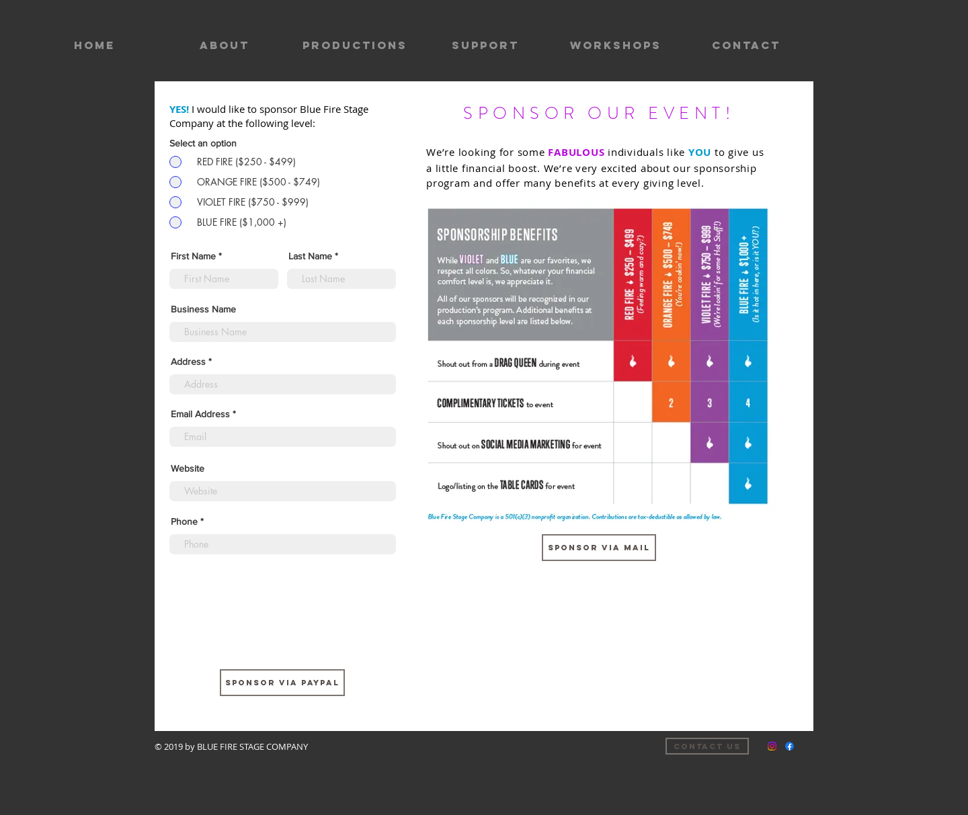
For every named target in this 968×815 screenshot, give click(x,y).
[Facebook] (789, 746)
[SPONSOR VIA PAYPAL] (282, 682)
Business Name (203, 309)
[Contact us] (707, 746)
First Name (193, 256)
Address (188, 361)
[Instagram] (772, 746)
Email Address (200, 414)
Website (187, 468)
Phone (184, 521)
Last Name (310, 256)
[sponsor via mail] (599, 547)
